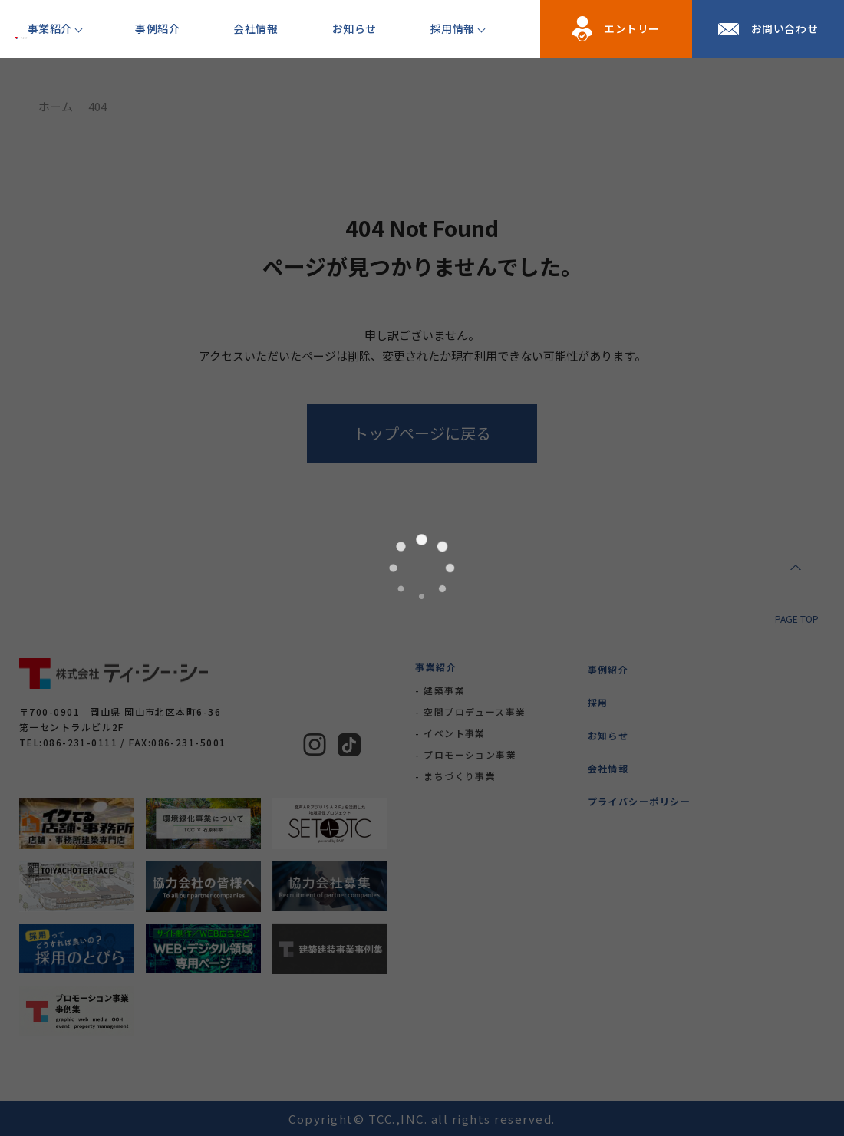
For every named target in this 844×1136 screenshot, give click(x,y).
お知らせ (354, 28)
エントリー (632, 28)
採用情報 (452, 28)
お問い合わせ (784, 28)
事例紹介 (157, 28)
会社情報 (255, 28)
